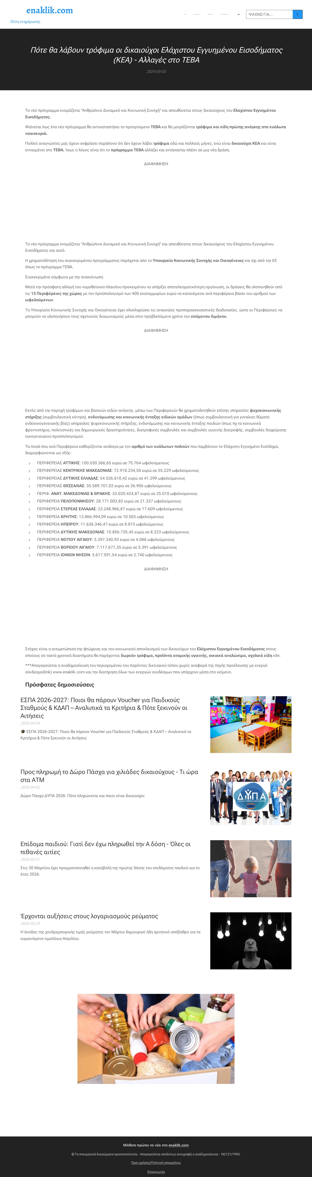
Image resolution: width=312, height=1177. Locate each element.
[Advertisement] (156, 200)
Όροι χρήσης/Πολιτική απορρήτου (156, 1163)
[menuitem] (134, 14)
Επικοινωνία (156, 1172)
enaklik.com (179, 1145)
